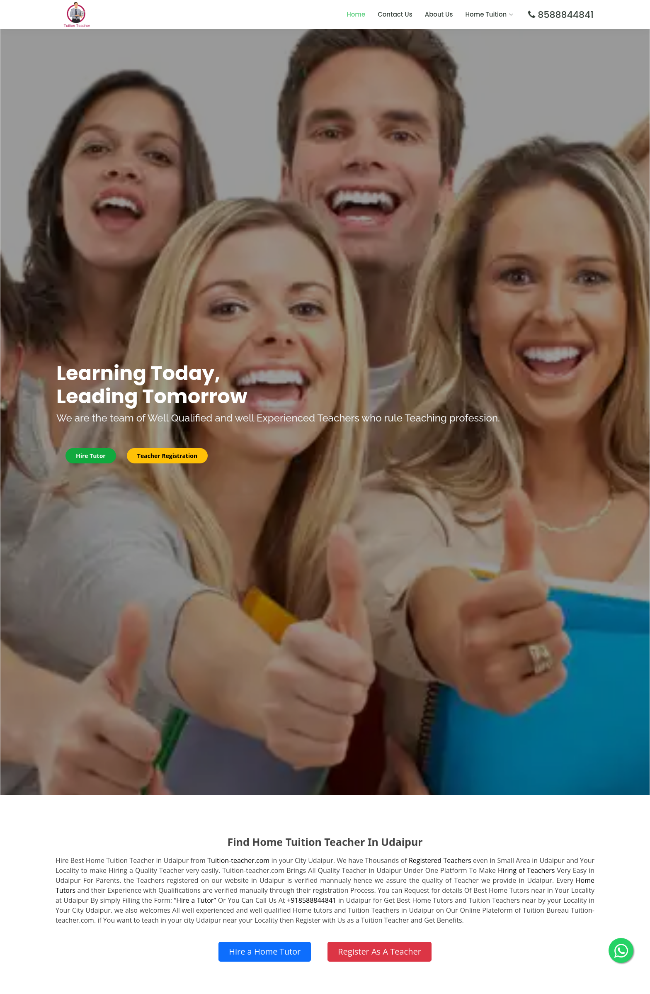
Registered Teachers (440, 860)
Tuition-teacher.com (238, 860)
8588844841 (564, 14)
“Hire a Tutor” (195, 900)
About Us (439, 14)
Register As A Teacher (379, 951)
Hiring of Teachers (526, 870)
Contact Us (395, 14)
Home (356, 14)
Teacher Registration (167, 456)
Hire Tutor (91, 456)
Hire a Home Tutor (265, 951)
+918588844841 (311, 900)
